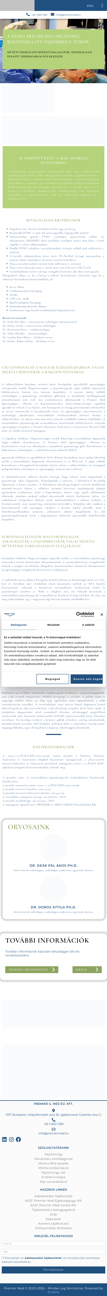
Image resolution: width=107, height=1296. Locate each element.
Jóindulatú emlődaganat (53, 1159)
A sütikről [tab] (88, 624)
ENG (90, 6)
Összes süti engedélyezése (88, 678)
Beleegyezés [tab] (19, 624)
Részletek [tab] (53, 624)
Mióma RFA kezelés (53, 1163)
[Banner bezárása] (102, 614)
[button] (102, 5)
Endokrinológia (53, 1177)
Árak (53, 1214)
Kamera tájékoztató (53, 1223)
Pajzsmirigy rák (53, 1172)
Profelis (53, 1292)
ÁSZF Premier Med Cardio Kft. (53, 1205)
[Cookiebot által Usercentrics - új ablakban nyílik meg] (78, 614)
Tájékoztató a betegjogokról (53, 1210)
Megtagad (52, 678)
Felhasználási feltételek (53, 1228)
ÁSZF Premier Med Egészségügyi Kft (53, 1200)
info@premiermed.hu (68, 14)
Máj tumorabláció (53, 1181)
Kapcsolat (53, 1219)
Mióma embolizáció (53, 1168)
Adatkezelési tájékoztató (53, 1196)
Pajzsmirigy (53, 1154)
